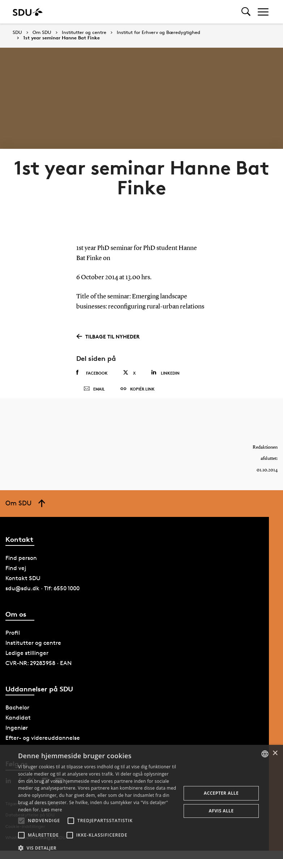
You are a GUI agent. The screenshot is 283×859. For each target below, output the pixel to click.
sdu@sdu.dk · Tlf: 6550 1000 (42, 596)
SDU (17, 32)
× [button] (275, 753)
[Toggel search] (245, 11)
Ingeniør (16, 736)
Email (94, 393)
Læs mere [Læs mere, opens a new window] (51, 810)
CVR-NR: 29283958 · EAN (38, 671)
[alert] (141, 802)
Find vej (15, 576)
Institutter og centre (84, 32)
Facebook (92, 373)
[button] (21, 820)
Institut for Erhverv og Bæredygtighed (158, 32)
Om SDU (42, 32)
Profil (12, 641)
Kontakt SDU (22, 586)
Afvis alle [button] (221, 811)
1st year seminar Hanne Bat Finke (61, 37)
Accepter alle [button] (221, 793)
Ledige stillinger (26, 661)
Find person (21, 566)
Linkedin (165, 373)
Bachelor (17, 716)
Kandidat (18, 726)
